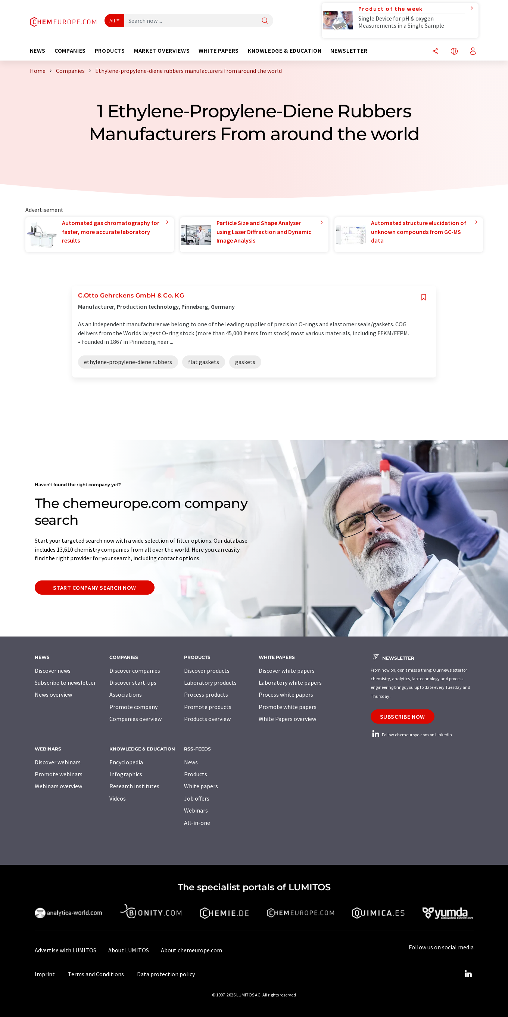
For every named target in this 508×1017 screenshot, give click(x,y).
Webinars (196, 810)
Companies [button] (70, 50)
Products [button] (110, 50)
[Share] (435, 51)
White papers (201, 786)
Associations (125, 694)
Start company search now (94, 587)
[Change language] (454, 51)
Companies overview (135, 718)
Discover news (53, 670)
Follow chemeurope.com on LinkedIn (411, 734)
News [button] (38, 50)
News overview (53, 694)
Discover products (207, 670)
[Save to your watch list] (423, 297)
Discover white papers (287, 670)
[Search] (265, 21)
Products (195, 774)
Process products (206, 694)
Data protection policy (166, 974)
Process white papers (286, 694)
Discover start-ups (132, 682)
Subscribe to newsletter (65, 682)
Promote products (207, 707)
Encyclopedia (126, 762)
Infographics (125, 774)
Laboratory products (210, 682)
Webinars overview (58, 786)
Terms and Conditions (96, 974)
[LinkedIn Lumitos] (468, 974)
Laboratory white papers (290, 682)
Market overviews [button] (162, 50)
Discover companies (134, 670)
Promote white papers (288, 707)
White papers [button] (219, 50)
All (112, 20)
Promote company (133, 707)
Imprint (45, 974)
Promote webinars (58, 774)
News (191, 762)
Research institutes (134, 786)
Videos (117, 798)
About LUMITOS (128, 950)
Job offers (196, 798)
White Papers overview (287, 718)
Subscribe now (402, 716)
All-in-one (197, 822)
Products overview (207, 718)
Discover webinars (58, 762)
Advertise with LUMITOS (65, 950)
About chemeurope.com (191, 950)
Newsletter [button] (348, 50)
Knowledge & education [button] (284, 50)
